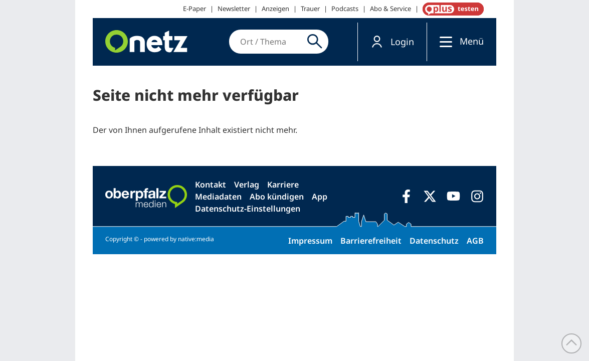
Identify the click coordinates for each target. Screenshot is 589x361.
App (319, 196)
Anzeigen (275, 8)
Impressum (310, 240)
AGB (475, 240)
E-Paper (194, 8)
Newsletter (234, 8)
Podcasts (344, 8)
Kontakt (210, 184)
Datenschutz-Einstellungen (247, 208)
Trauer (310, 8)
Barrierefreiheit (371, 240)
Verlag (246, 184)
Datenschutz (434, 240)
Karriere (283, 184)
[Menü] (443, 41)
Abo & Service (390, 8)
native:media (196, 239)
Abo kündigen (277, 196)
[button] (392, 42)
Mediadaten (218, 196)
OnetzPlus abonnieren (451, 9)
